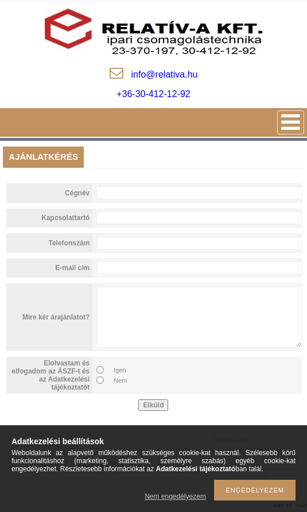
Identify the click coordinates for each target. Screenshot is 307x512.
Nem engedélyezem (175, 496)
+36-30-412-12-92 (153, 94)
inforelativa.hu (164, 74)
